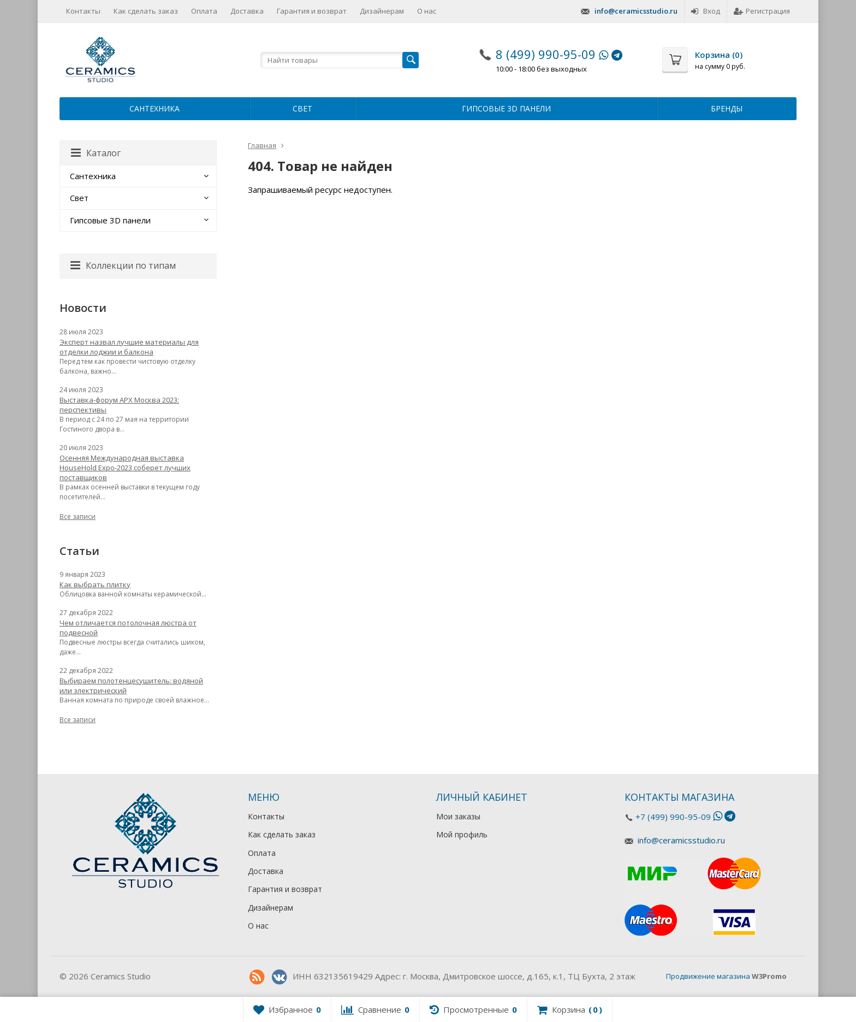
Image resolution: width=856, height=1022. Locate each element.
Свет (302, 108)
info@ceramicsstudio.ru (636, 11)
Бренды (726, 108)
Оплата (204, 11)
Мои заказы (458, 816)
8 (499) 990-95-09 (546, 54)
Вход (705, 11)
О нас (426, 11)
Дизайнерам (382, 11)
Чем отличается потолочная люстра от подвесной (128, 627)
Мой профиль (462, 834)
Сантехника (154, 108)
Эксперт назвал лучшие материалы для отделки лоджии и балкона (129, 347)
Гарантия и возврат (312, 11)
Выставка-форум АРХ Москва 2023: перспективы (119, 405)
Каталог (96, 153)
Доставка (247, 11)
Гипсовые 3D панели (506, 108)
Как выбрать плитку (95, 584)
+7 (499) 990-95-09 (673, 816)
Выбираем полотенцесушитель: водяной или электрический (131, 685)
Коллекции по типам (123, 265)
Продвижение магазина (708, 976)
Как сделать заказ (146, 11)
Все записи (78, 516)
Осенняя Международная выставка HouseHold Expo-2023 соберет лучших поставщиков (125, 467)
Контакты (83, 11)
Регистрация (762, 11)
